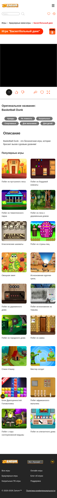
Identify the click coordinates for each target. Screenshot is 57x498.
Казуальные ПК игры (11, 481)
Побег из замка (43, 327)
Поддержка (36, 481)
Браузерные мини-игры (20, 23)
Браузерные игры (10, 476)
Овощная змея (14, 265)
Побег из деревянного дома (14, 297)
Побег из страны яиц (43, 233)
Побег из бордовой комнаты (43, 172)
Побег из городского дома (14, 327)
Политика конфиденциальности (40, 490)
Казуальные (44, 119)
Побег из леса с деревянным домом (43, 203)
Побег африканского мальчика (43, 391)
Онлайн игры (37, 470)
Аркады (10, 119)
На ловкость (26, 119)
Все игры (6, 470)
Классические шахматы (14, 233)
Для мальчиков (29, 124)
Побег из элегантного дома (43, 421)
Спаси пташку (14, 358)
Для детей (47, 124)
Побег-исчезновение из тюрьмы (43, 297)
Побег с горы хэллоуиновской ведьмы (14, 422)
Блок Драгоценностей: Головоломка (14, 391)
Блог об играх (37, 476)
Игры (4, 23)
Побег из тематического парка (14, 203)
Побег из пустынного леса (14, 171)
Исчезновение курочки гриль (43, 266)
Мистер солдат (43, 358)
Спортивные (10, 124)
